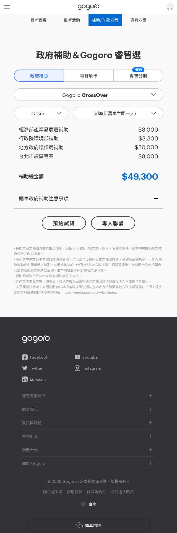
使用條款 (74, 491)
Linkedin (34, 379)
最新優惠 (39, 20)
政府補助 (39, 76)
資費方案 (138, 20)
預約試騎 (64, 223)
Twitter (32, 368)
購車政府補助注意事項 (44, 198)
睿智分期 (138, 74)
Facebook (35, 357)
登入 (170, 7)
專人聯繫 (113, 223)
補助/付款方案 (105, 20)
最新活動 (72, 20)
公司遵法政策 (122, 491)
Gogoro (88, 7)
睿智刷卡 (89, 76)
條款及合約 (96, 491)
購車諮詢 (88, 525)
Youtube (86, 357)
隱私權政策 (53, 491)
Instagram (88, 368)
